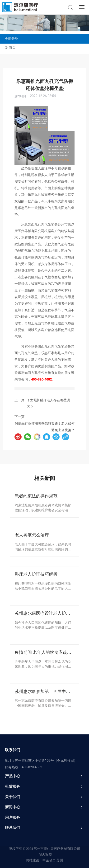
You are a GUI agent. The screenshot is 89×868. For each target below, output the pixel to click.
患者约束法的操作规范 (36, 496)
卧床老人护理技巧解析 (36, 574)
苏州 (59, 860)
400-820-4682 (32, 767)
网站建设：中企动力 (41, 860)
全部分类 (11, 39)
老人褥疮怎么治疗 (32, 535)
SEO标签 (45, 854)
